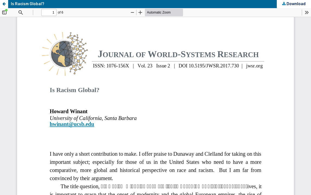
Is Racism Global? (27, 4)
